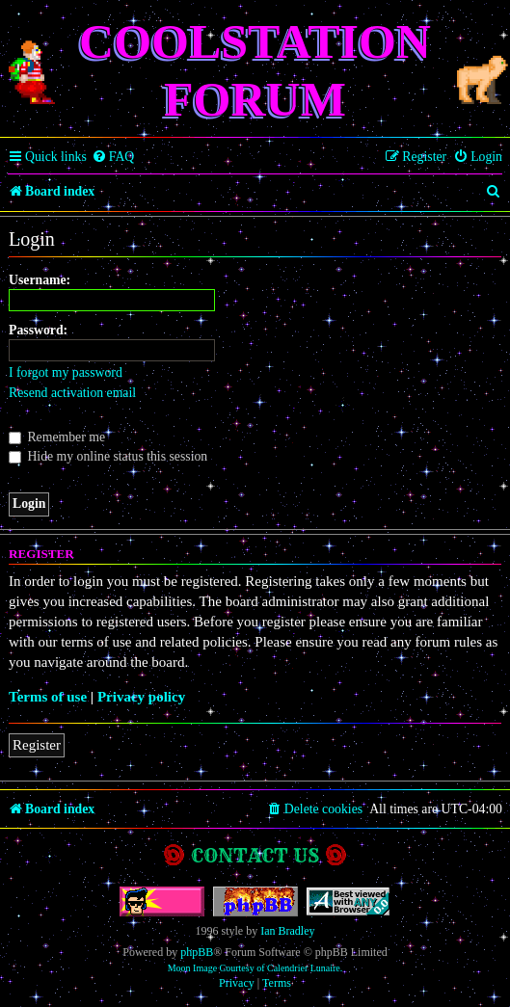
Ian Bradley (287, 931)
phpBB (196, 952)
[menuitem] (113, 157)
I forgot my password (65, 372)
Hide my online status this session (108, 456)
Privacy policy (141, 696)
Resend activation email (72, 392)
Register (37, 745)
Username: (39, 280)
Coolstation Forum (255, 70)
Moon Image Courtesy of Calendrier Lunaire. (255, 968)
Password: (38, 330)
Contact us (255, 855)
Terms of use (48, 696)
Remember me (57, 437)
